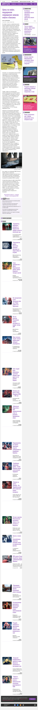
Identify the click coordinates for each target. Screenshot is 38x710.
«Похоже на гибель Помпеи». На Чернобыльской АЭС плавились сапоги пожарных (17, 487)
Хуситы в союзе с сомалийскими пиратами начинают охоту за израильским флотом (17, 540)
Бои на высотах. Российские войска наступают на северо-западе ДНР (16, 321)
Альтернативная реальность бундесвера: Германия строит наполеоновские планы (17, 607)
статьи (4, 221)
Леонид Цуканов (19, 425)
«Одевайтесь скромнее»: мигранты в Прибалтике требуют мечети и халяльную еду (17, 228)
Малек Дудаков (19, 460)
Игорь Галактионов (6, 20)
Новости (14, 4)
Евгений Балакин (19, 351)
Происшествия (27, 76)
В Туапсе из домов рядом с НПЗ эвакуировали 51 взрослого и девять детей (30, 80)
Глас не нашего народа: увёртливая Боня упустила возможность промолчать (29, 29)
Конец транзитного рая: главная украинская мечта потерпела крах (29, 117)
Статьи (20, 4)
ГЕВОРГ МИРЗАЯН (27, 34)
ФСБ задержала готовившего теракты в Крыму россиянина (29, 50)
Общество (26, 47)
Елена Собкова (19, 599)
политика (27, 84)
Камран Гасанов (20, 313)
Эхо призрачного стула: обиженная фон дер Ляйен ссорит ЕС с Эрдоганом (17, 302)
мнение (26, 24)
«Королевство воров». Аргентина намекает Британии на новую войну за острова (17, 247)
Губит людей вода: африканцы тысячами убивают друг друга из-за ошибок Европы (16, 374)
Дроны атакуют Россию (25, 1)
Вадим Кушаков (19, 403)
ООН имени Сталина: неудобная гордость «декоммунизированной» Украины (19, 558)
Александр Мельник (20, 280)
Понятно (32, 699)
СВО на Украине (15, 1)
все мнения (34, 34)
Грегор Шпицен (19, 619)
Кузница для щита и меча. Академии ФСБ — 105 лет (17, 393)
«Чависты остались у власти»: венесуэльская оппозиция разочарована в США (17, 681)
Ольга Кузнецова (20, 259)
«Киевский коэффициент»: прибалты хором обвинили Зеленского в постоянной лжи (17, 662)
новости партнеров (7, 218)
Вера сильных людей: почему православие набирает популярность (16, 340)
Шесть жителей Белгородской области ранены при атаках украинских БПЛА (29, 107)
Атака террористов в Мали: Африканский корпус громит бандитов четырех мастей (17, 268)
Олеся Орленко (19, 479)
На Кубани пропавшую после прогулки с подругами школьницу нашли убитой (29, 15)
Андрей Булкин (19, 387)
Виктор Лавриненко (20, 239)
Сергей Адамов (19, 334)
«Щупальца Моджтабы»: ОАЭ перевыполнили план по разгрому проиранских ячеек (17, 412)
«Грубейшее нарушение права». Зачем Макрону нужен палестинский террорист (17, 467)
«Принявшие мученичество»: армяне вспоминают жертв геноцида (17, 588)
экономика (27, 112)
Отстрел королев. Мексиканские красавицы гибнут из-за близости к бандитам (17, 521)
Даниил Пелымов (19, 499)
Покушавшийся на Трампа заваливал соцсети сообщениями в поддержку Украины (17, 448)
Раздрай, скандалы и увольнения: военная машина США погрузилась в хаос (16, 628)
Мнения (25, 4)
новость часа (28, 8)
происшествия (28, 55)
